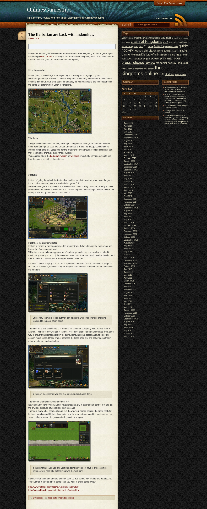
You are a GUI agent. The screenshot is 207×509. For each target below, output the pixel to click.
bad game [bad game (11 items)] (167, 37)
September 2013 (131, 240)
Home (159, 3)
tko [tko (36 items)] (161, 73)
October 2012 (129, 266)
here (42, 56)
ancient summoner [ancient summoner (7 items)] (143, 38)
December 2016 (130, 167)
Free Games (169, 3)
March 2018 (129, 155)
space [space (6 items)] (124, 69)
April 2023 (128, 126)
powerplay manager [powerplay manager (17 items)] (165, 58)
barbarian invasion (58, 156)
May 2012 (128, 275)
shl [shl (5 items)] (186, 63)
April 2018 (128, 152)
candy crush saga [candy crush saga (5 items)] (181, 38)
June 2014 (128, 216)
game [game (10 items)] (150, 46)
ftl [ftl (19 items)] (145, 46)
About (180, 3)
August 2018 (129, 141)
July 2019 (128, 129)
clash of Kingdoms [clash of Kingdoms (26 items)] (146, 41)
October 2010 (129, 316)
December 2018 (130, 135)
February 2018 (130, 158)
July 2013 (128, 246)
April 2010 (128, 333)
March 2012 (129, 281)
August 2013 (129, 243)
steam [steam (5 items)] (130, 69)
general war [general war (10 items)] (171, 46)
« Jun (124, 112)
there (49, 56)
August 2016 (129, 173)
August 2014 (129, 211)
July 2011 (128, 295)
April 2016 (128, 181)
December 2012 (130, 260)
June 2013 (128, 249)
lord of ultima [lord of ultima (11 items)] (154, 54)
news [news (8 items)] (184, 54)
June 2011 (128, 298)
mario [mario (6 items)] (164, 55)
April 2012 (128, 278)
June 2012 (128, 272)
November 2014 (130, 202)
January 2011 (129, 310)
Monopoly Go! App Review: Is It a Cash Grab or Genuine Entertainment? (176, 89)
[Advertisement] (172, 177)
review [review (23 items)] (150, 62)
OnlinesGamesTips (49, 9)
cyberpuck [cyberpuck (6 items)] (173, 42)
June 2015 (128, 190)
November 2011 (130, 290)
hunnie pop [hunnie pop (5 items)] (175, 51)
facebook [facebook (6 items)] (183, 42)
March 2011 (129, 307)
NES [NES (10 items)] (178, 54)
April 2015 (128, 196)
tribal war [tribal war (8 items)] (169, 74)
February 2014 (130, 225)
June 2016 (128, 176)
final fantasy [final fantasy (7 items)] (127, 46)
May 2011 (128, 301)
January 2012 (129, 287)
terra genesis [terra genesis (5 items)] (149, 69)
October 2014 (129, 205)
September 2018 (131, 138)
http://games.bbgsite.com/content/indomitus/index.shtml (53, 490)
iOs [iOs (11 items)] (143, 54)
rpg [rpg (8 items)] (157, 63)
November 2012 (130, 263)
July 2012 (128, 269)
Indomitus (62, 498)
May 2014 (128, 219)
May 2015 (128, 193)
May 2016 (128, 179)
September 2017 (131, 164)
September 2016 (131, 170)
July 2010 (128, 325)
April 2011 (128, 304)
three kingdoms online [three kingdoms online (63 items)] (144, 70)
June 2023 (128, 123)
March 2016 (129, 184)
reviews (71, 498)
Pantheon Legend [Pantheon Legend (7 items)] (141, 58)
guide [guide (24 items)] (183, 46)
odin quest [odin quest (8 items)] (127, 58)
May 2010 (128, 330)
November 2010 (130, 313)
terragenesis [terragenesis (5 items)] (138, 69)
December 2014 (130, 199)
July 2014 (128, 214)
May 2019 (128, 132)
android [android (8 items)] (156, 38)
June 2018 (128, 146)
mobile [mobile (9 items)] (171, 54)
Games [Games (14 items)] (159, 46)
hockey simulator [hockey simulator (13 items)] (145, 50)
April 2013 (128, 254)
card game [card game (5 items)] (126, 42)
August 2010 (129, 322)
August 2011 (129, 292)
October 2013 (129, 237)
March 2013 (129, 257)
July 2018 (128, 143)
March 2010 (129, 336)
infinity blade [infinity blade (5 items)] (135, 55)
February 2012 (130, 284)
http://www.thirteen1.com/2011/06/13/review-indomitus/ (53, 487)
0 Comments (38, 498)
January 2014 (129, 228)
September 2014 (131, 208)
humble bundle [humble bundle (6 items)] (163, 51)
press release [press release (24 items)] (133, 62)
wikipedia (74, 156)
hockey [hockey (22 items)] (127, 50)
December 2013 (130, 231)
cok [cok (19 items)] (165, 41)
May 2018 (128, 149)
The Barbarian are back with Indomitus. (61, 34)
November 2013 (130, 234)
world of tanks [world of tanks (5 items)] (180, 75)
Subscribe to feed (164, 18)
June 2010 (128, 328)
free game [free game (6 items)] (138, 46)
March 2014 (129, 222)
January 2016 (129, 187)
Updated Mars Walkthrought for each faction (176, 106)
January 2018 (129, 161)
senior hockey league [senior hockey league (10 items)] (172, 62)
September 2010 (131, 319)
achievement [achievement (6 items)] (127, 38)
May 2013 (128, 252)
